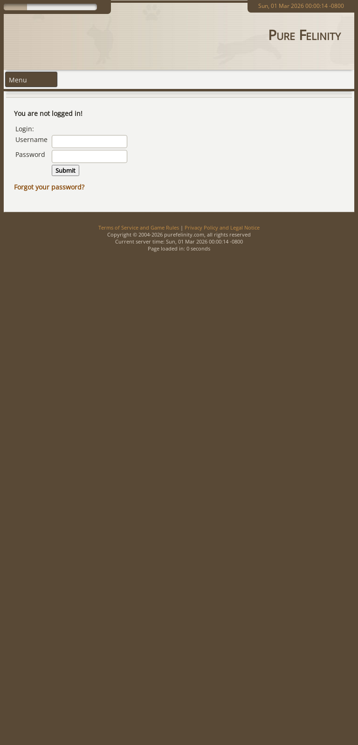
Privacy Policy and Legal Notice (222, 227)
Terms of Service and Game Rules (138, 227)
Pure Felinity (304, 34)
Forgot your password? (49, 187)
